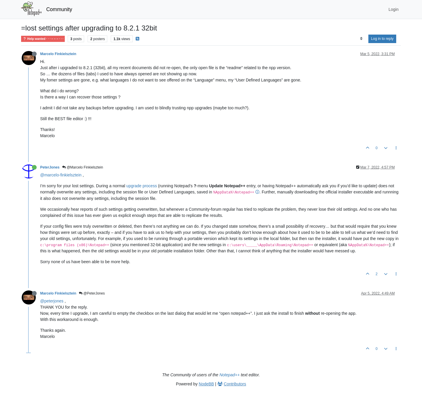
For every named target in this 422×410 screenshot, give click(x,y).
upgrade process (141, 185)
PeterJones (49, 167)
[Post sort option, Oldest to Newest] (361, 39)
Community (59, 9)
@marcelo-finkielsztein (60, 175)
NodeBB (206, 384)
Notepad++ (229, 374)
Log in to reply (382, 39)
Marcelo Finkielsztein (58, 54)
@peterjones (52, 301)
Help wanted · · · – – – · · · (43, 39)
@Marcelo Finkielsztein (82, 167)
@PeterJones (92, 293)
